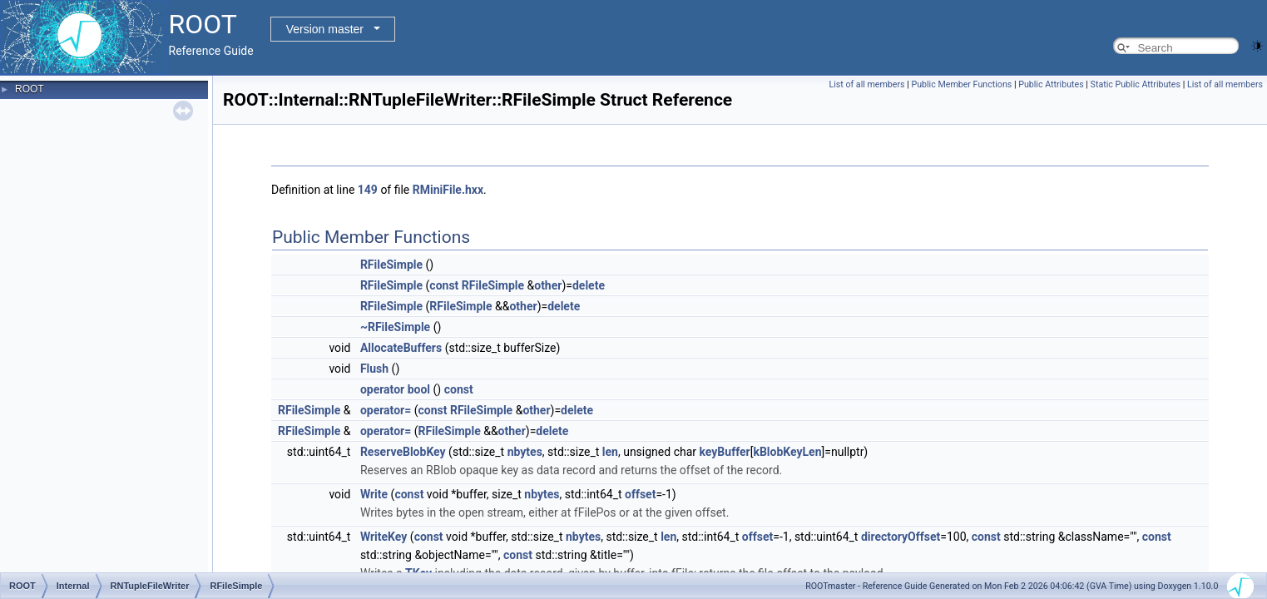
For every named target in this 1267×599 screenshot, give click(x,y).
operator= (385, 410)
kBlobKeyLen (787, 451)
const (443, 285)
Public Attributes (1051, 84)
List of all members (866, 84)
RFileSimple (391, 264)
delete (588, 285)
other (548, 285)
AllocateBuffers (401, 347)
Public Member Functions (961, 84)
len (610, 451)
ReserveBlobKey (403, 451)
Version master (325, 29)
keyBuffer (725, 451)
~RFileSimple (395, 327)
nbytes (524, 451)
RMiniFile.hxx (448, 189)
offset (640, 494)
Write (374, 494)
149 (368, 189)
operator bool (395, 389)
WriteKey (383, 536)
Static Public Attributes (1135, 84)
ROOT (29, 89)
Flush (374, 368)
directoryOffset (900, 536)
